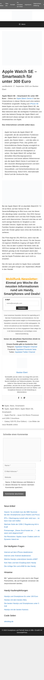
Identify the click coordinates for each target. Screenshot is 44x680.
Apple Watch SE (26, 409)
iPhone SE (34, 104)
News (12, 406)
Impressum (28, 4)
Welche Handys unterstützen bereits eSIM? (21, 559)
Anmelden (22, 308)
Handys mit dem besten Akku (15, 600)
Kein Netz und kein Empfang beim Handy (20, 563)
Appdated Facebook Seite (26, 349)
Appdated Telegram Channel (26, 347)
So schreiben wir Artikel (20, 4)
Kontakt (12, 4)
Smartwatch (19, 406)
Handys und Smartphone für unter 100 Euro (21, 596)
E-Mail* (7, 299)
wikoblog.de (8, 621)
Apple (6, 406)
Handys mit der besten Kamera (16, 610)
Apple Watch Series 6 (25, 98)
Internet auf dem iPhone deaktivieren (18, 552)
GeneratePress (22, 632)
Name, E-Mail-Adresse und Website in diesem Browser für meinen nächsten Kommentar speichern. (20, 484)
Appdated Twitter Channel (25, 352)
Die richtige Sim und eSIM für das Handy (20, 566)
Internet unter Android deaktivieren (17, 556)
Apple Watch (15, 409)
